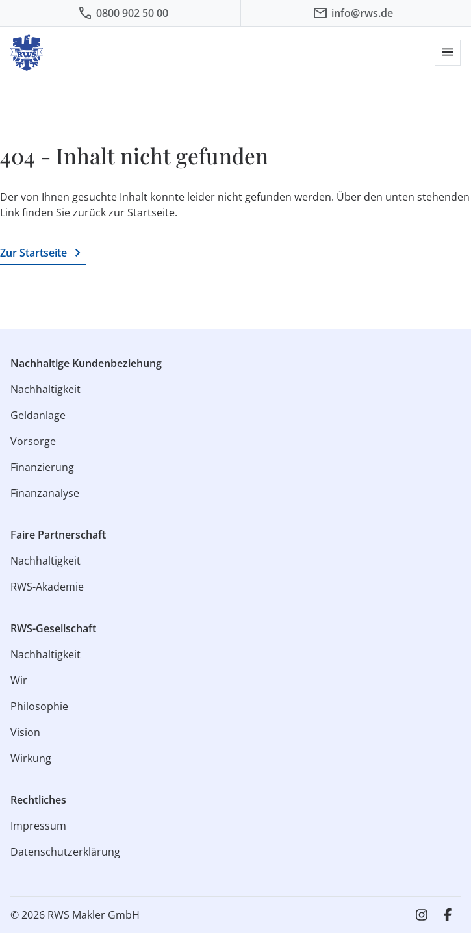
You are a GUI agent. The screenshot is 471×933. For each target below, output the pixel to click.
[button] (448, 53)
